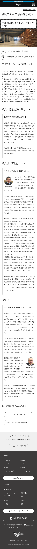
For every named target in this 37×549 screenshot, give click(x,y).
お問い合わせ (18, 478)
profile (7, 464)
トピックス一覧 (25, 471)
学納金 (23, 500)
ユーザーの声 (10, 471)
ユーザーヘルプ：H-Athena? (18, 511)
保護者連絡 (24, 493)
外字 (22, 504)
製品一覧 (8, 489)
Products (23, 460)
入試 (7, 500)
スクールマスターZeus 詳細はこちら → (18, 422)
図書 (7, 504)
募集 (22, 496)
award (22, 464)
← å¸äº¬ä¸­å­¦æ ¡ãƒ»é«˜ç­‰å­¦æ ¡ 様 (18, 436)
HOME (8, 460)
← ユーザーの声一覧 (18, 415)
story (7, 467)
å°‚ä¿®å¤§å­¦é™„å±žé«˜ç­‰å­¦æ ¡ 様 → (18, 439)
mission (23, 467)
